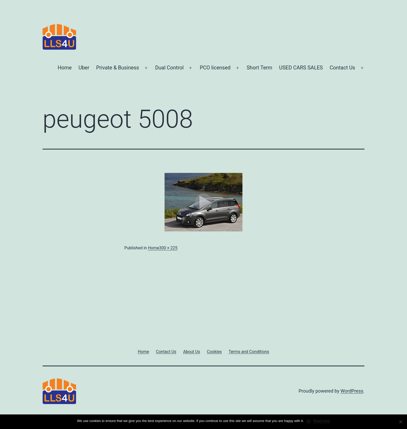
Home (65, 67)
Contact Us (342, 67)
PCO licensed (215, 67)
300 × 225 (168, 247)
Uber (83, 67)
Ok (308, 421)
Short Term (259, 67)
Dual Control (169, 67)
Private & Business (117, 67)
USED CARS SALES (301, 67)
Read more (321, 421)
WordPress (352, 391)
